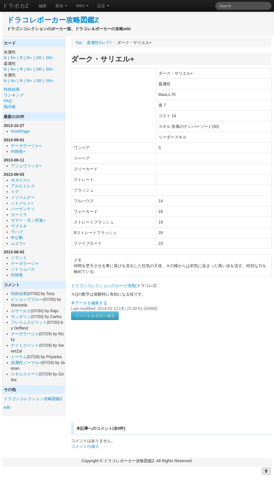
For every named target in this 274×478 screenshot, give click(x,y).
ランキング (14, 95)
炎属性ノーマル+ (26, 362)
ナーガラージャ (25, 263)
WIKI (82, 5)
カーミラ (19, 214)
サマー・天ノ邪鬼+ (28, 220)
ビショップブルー (27, 299)
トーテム (19, 356)
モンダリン (21, 316)
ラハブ (17, 232)
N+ (13, 57)
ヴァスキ (19, 226)
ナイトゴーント (25, 345)
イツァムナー (23, 197)
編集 (43, 5)
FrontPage (20, 131)
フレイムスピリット (29, 322)
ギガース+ (20, 180)
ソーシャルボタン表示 (95, 315)
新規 (61, 5)
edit (7, 407)
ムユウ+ (18, 243)
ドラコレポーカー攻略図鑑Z (53, 20)
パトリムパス (23, 269)
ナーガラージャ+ (26, 145)
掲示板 (10, 106)
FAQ (8, 101)
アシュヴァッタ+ (26, 165)
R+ (29, 57)
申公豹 (17, 237)
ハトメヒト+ (22, 203)
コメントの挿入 (85, 446)
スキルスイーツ (25, 374)
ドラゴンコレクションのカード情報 (103, 285)
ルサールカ (21, 311)
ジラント (19, 257)
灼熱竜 (17, 275)
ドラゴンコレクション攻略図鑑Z (33, 398)
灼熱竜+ (18, 151)
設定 (103, 5)
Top (78, 42)
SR (39, 57)
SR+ (50, 57)
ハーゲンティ (23, 209)
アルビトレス (23, 186)
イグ (15, 191)
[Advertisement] (119, 378)
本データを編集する (89, 302)
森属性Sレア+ (99, 42)
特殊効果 (12, 89)
